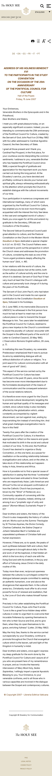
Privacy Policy (26, 769)
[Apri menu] (48, 6)
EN (19, 53)
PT (38, 53)
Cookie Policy (26, 765)
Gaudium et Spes (11, 241)
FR (29, 53)
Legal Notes (26, 761)
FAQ (26, 758)
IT (34, 53)
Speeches (6, 17)
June (19, 17)
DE (13, 53)
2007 (13, 17)
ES (24, 53)
